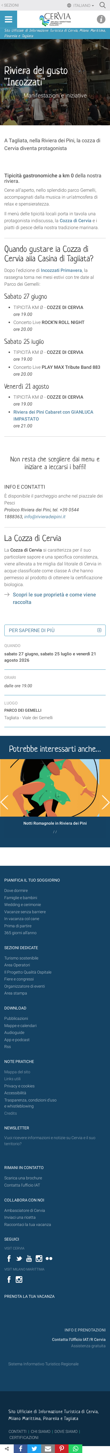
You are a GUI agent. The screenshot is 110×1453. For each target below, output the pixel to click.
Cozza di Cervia (75, 220)
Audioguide (14, 1032)
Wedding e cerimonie (22, 904)
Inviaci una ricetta (20, 1217)
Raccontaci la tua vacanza (27, 1224)
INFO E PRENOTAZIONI (85, 1330)
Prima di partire (17, 926)
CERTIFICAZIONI (24, 1437)
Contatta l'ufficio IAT (22, 1185)
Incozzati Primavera (61, 270)
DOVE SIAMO (65, 1431)
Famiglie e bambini (20, 897)
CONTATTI (18, 1431)
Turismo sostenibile (21, 958)
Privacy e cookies (19, 1086)
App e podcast (17, 1039)
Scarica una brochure (23, 1178)
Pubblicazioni (16, 1018)
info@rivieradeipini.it (44, 516)
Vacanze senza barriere (25, 911)
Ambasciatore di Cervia (24, 1210)
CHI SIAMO (40, 1431)
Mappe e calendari (20, 1025)
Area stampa (15, 993)
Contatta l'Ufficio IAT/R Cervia (79, 1339)
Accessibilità (15, 1093)
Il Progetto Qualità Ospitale (27, 972)
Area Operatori (17, 965)
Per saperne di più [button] (32, 630)
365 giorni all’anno (20, 932)
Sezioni (11, 5)
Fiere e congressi (19, 979)
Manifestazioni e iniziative (55, 95)
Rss (7, 1046)
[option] (55, 798)
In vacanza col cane (21, 918)
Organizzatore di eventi (24, 986)
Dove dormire (16, 890)
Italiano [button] (83, 5)
